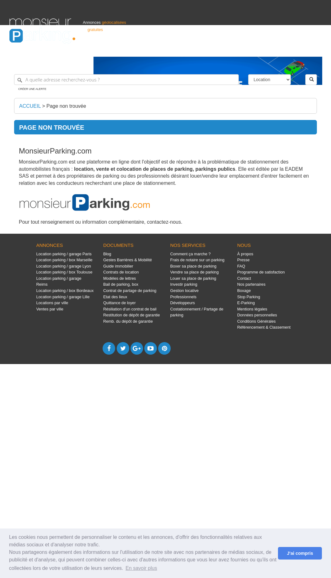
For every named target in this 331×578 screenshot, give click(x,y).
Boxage (244, 290)
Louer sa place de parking (193, 278)
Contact (244, 278)
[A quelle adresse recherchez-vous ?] (126, 80)
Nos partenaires (251, 284)
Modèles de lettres (119, 278)
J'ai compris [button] (300, 553)
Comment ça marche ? (190, 254)
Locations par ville (52, 302)
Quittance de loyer (119, 302)
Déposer (263, 49)
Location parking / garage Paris (63, 254)
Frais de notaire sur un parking (197, 260)
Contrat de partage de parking (129, 290)
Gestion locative (184, 290)
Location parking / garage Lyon (63, 266)
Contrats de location (121, 272)
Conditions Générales (256, 321)
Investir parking (183, 284)
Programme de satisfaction (261, 272)
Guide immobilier (118, 266)
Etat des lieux (115, 296)
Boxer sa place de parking (193, 266)
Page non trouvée (66, 106)
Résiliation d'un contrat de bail (130, 309)
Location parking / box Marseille (64, 260)
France (281, 49)
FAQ (241, 266)
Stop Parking (248, 296)
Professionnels (218, 49)
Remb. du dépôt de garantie (128, 321)
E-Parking (246, 302)
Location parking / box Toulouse (64, 272)
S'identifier (243, 49)
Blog (107, 254)
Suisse (316, 49)
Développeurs (182, 302)
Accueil (30, 106)
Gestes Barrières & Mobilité (127, 260)
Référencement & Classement (264, 327)
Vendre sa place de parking (194, 272)
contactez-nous (164, 222)
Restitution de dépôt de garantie (131, 315)
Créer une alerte (32, 89)
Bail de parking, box (120, 284)
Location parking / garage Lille (62, 296)
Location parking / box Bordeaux (64, 290)
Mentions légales (252, 309)
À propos (245, 254)
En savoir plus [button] (141, 568)
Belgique (298, 49)
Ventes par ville (49, 309)
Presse (243, 260)
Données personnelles (257, 315)
